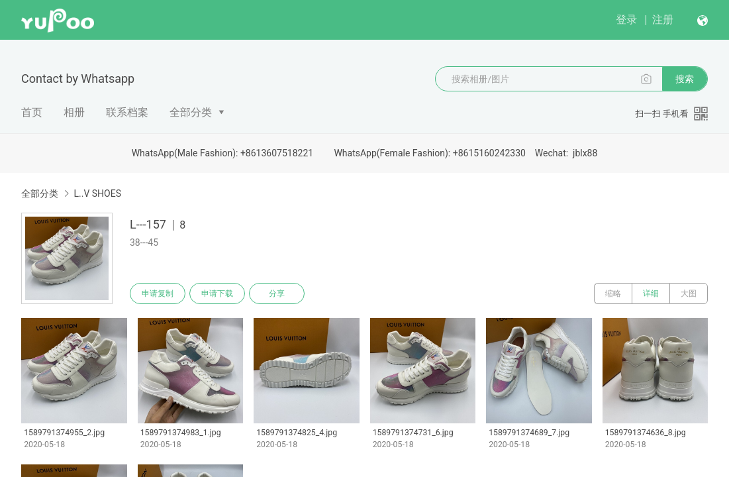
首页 (31, 112)
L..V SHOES (97, 193)
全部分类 (191, 112)
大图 (689, 293)
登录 (626, 19)
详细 (651, 293)
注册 (662, 19)
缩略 (613, 293)
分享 (277, 293)
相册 (74, 112)
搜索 (684, 79)
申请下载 (217, 293)
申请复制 (157, 293)
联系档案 (127, 112)
